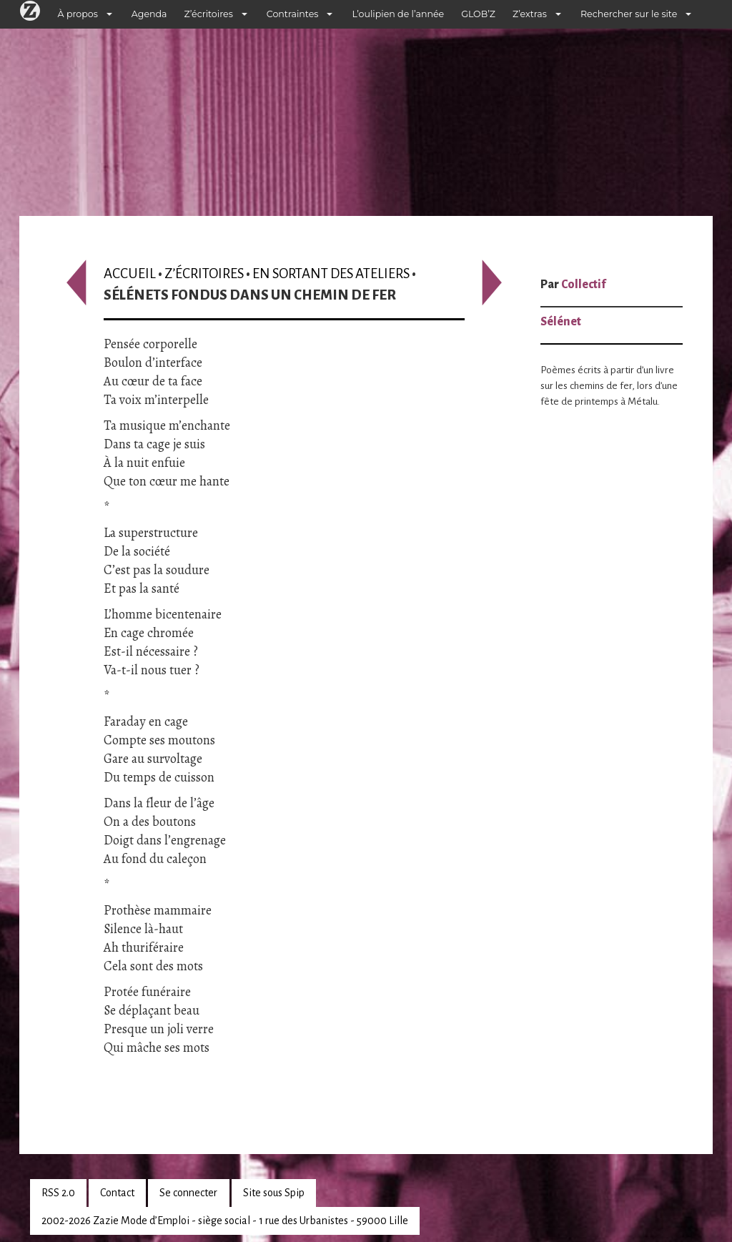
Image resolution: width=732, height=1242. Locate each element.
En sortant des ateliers (331, 273)
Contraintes (293, 14)
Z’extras (530, 14)
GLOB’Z (478, 14)
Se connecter (188, 1192)
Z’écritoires (208, 14)
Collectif (583, 284)
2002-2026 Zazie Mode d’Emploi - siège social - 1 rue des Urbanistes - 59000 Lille (224, 1220)
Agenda (149, 14)
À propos (78, 14)
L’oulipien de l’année (398, 14)
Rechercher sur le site (628, 14)
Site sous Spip (274, 1192)
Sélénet (560, 321)
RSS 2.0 (58, 1192)
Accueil (130, 273)
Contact (117, 1192)
